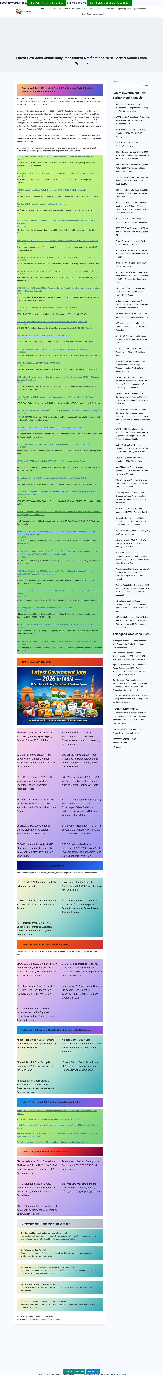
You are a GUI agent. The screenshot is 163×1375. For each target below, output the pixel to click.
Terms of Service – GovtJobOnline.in (128, 729)
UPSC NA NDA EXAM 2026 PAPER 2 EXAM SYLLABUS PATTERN (43, 335)
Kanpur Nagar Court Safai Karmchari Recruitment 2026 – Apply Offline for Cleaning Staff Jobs (36, 1043)
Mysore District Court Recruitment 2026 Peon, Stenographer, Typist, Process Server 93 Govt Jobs (35, 736)
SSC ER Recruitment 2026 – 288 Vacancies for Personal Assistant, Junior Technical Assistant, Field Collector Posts (80, 760)
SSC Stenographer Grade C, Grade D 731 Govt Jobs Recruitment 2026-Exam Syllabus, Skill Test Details (36, 990)
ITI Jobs (97, 9)
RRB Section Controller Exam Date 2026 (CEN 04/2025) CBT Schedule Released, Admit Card (55, 271)
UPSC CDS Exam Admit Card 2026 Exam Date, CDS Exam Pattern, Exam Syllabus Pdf (52, 322)
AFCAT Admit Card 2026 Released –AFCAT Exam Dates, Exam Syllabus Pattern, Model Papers (56, 397)
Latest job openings (25, 951)
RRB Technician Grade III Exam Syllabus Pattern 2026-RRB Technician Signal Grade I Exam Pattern (57, 240)
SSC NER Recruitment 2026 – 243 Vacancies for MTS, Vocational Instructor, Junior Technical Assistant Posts (37, 805)
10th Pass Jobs (54, 9)
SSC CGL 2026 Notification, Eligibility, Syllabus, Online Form (41, 204)
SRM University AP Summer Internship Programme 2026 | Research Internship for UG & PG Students (58, 641)
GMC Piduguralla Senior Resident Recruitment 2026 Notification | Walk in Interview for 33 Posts (56, 624)
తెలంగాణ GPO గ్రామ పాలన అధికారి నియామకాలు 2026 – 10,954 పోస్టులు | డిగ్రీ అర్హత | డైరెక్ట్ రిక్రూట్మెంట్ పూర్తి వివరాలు (82, 1187)
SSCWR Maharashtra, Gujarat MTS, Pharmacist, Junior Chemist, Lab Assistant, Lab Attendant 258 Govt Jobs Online (35, 850)
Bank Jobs (86, 14)
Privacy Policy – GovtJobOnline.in (127, 733)
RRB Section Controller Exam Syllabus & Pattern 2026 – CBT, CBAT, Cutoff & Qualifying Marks (55, 257)
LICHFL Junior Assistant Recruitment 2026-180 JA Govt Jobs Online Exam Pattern (37, 904)
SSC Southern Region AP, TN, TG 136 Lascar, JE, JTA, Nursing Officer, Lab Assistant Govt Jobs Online (81, 829)
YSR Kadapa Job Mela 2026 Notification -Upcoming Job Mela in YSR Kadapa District (52, 478)
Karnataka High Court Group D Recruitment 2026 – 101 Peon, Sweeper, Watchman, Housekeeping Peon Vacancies (81, 738)
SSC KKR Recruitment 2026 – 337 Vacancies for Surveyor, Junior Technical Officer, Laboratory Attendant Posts (35, 783)
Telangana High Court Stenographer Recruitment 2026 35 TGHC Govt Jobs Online (81, 1165)
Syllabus (66, 9)
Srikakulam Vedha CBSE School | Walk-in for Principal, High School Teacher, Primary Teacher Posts (132, 543)
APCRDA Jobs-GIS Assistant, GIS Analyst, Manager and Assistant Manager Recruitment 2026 (55, 173)
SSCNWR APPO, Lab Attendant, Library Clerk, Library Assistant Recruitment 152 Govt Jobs (33, 829)
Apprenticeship (139, 9)
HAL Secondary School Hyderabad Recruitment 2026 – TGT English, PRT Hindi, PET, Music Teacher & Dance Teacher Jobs (131, 656)
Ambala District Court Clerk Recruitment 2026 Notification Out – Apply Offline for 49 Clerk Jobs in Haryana (81, 1045)
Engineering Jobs (124, 9)
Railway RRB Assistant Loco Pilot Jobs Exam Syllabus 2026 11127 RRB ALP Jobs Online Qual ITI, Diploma (131, 521)
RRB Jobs (88, 9)
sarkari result (98, 14)
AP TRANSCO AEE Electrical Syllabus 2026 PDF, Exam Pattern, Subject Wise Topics (51, 461)
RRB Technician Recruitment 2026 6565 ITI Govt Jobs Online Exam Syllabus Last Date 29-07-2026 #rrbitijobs (132, 155)
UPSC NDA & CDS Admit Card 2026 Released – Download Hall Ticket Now (47, 308)
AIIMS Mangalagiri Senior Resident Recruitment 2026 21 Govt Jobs (44, 608)
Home (42, 9)
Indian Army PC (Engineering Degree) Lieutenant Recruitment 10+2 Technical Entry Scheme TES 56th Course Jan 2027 (82, 992)
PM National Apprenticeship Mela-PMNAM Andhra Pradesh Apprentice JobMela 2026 (52, 1142)
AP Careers (76, 9)
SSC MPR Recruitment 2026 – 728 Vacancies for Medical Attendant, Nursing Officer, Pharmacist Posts (80, 781)
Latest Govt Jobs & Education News (45, 1319)
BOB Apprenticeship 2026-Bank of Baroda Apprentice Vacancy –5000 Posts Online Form (53, 444)
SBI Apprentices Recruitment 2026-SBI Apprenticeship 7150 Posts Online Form (49, 427)
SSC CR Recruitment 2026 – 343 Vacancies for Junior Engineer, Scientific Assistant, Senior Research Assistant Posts (36, 760)
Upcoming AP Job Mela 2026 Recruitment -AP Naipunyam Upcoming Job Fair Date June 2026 (56, 156)
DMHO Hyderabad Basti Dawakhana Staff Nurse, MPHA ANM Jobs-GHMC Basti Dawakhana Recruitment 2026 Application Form (37, 1167)
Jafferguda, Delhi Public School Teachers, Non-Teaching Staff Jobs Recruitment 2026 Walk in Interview (131, 644)
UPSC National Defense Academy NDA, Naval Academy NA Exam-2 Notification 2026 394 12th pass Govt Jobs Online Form (82, 969)
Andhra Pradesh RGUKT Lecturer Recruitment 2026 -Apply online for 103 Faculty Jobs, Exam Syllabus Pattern (131, 448)
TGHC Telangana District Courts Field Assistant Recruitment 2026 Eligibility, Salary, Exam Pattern (37, 1210)
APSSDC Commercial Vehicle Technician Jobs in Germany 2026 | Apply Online (49, 1119)
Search (115, 82)
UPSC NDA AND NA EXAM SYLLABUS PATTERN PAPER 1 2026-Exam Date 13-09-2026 (52, 349)
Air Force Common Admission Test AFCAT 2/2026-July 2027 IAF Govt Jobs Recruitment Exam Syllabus (59, 411)
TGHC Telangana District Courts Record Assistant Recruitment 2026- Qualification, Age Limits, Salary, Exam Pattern (36, 1189)
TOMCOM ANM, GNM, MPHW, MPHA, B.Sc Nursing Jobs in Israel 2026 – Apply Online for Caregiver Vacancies (130, 698)
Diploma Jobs (108, 9)
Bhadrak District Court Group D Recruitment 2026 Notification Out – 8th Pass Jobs (36, 1066)
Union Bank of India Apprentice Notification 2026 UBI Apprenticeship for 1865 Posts (82, 886)
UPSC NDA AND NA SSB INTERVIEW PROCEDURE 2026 (40, 363)
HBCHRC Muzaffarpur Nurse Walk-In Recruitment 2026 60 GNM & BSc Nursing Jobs (51, 190)
